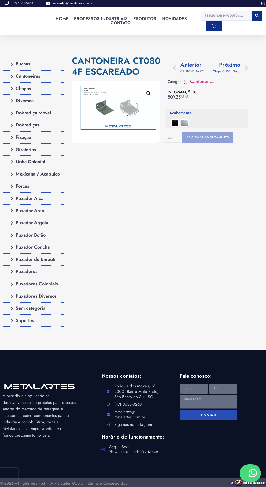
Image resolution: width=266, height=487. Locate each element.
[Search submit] (257, 16)
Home (62, 19)
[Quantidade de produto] (172, 137)
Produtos (144, 19)
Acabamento (180, 113)
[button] (148, 93)
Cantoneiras (202, 81)
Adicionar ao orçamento (212, 137)
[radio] (175, 123)
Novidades (174, 19)
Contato (121, 23)
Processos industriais (101, 19)
